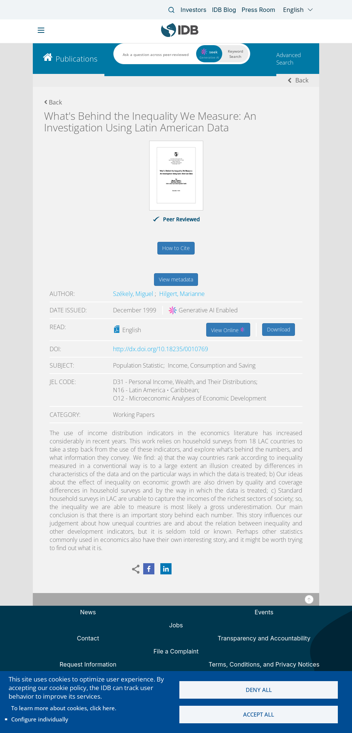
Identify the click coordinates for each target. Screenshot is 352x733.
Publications (76, 59)
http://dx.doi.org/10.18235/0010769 (160, 349)
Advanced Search (288, 58)
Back (301, 80)
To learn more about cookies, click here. (63, 708)
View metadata (176, 279)
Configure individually (39, 719)
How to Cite (176, 248)
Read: (58, 327)
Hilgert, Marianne (182, 294)
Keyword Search (235, 54)
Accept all (258, 714)
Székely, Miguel (134, 294)
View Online (228, 329)
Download (278, 329)
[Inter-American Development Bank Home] (179, 35)
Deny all (259, 689)
